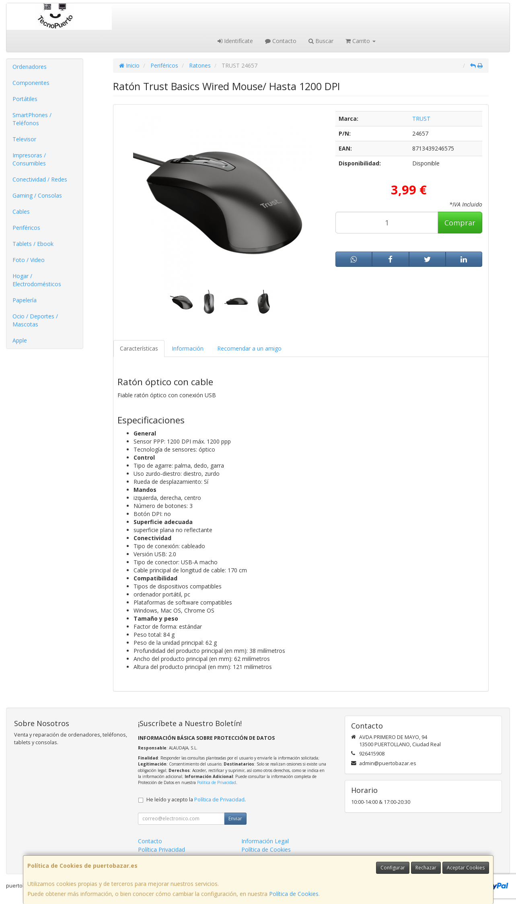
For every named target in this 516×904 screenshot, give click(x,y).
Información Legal (265, 841)
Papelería (24, 300)
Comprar (459, 222)
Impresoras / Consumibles (29, 159)
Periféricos (26, 227)
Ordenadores (29, 66)
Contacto (280, 41)
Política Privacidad (161, 849)
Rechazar (425, 867)
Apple (19, 340)
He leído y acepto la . (196, 799)
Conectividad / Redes (39, 179)
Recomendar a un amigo (249, 348)
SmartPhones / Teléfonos (31, 119)
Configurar (392, 867)
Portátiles (24, 99)
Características (139, 348)
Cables (21, 211)
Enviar (235, 818)
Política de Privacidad (216, 782)
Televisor (24, 139)
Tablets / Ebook (32, 244)
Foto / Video (28, 260)
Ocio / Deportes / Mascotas (35, 320)
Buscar (320, 41)
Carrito (360, 41)
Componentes (30, 83)
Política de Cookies (294, 894)
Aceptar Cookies (466, 867)
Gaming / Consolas (37, 195)
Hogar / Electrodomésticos (36, 280)
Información (188, 348)
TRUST (421, 118)
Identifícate (235, 41)
